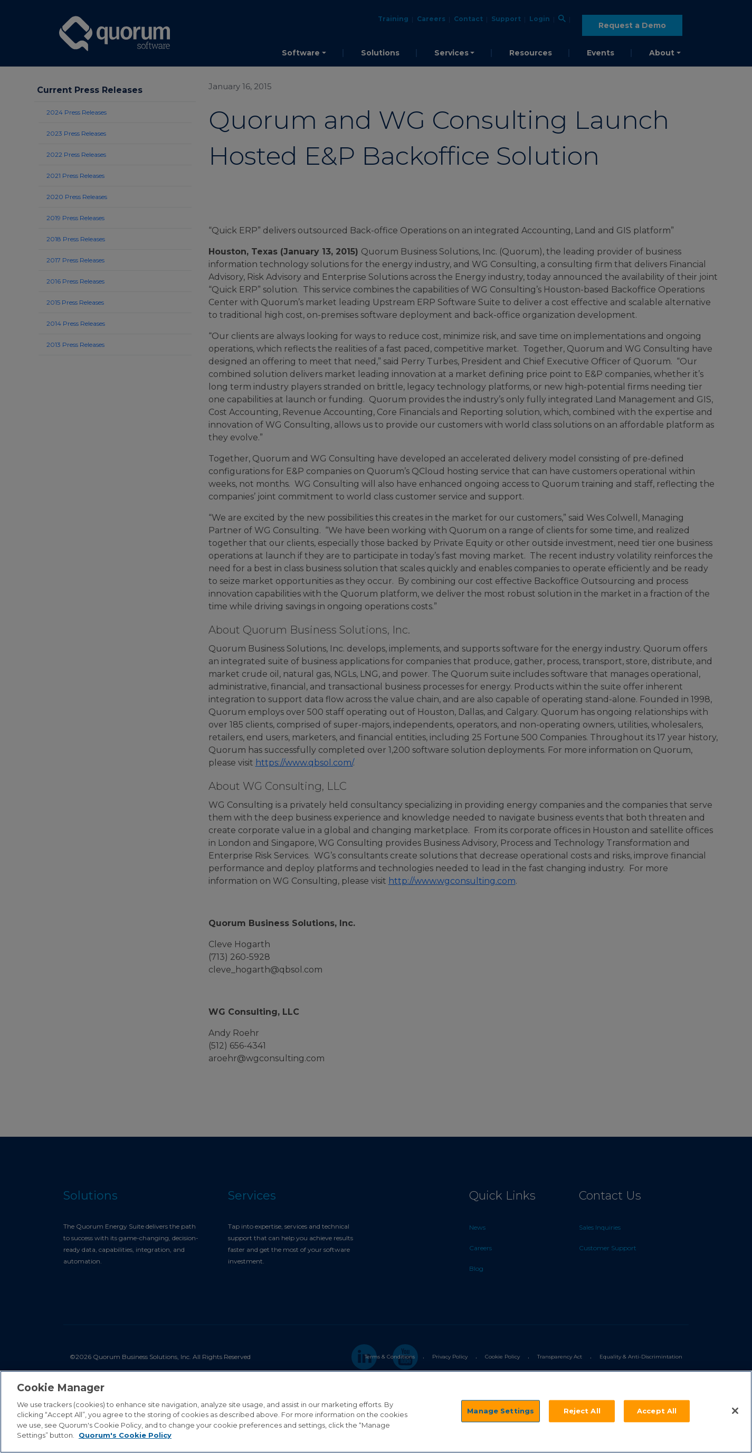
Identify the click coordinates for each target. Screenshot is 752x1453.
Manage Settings (500, 1411)
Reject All (582, 1411)
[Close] (735, 1411)
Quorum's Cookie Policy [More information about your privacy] (125, 1436)
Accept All (657, 1411)
